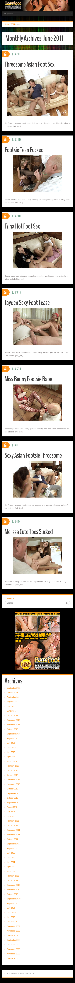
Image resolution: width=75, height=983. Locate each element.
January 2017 (12, 715)
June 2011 (11, 858)
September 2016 (13, 734)
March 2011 (12, 871)
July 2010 (11, 908)
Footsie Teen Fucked (24, 150)
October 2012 (12, 798)
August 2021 (12, 702)
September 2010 (13, 899)
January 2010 (12, 922)
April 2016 (11, 757)
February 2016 (13, 766)
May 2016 (11, 752)
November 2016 (13, 725)
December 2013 (13, 780)
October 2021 (12, 693)
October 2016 (12, 729)
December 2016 (13, 720)
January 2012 (12, 825)
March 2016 (12, 761)
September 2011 (13, 844)
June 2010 (11, 913)
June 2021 (11, 711)
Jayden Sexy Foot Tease (27, 302)
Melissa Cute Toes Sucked (29, 531)
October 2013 (12, 789)
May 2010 (11, 917)
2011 (13, 24)
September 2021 (13, 697)
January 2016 (12, 770)
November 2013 (13, 784)
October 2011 (12, 839)
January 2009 (12, 945)
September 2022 (13, 688)
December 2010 (13, 885)
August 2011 (12, 848)
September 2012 (13, 803)
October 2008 (12, 958)
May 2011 (11, 862)
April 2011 (11, 867)
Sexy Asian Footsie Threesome (33, 455)
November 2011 (13, 835)
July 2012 (11, 812)
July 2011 (11, 853)
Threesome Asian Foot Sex (29, 64)
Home (7, 24)
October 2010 (12, 894)
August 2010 (12, 903)
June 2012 (11, 816)
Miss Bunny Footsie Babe (28, 379)
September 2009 (13, 940)
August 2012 (12, 807)
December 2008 (13, 949)
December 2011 (13, 830)
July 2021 (11, 706)
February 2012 (13, 821)
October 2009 (12, 935)
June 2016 (11, 748)
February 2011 (13, 876)
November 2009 (13, 931)
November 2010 (13, 890)
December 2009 (13, 926)
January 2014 (12, 775)
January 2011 (12, 880)
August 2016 (12, 738)
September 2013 (13, 793)
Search (10, 598)
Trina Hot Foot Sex (22, 226)
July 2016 (11, 743)
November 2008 (13, 954)
